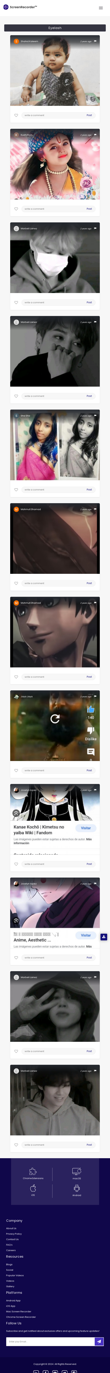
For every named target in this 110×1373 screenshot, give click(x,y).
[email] (29, 1342)
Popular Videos (15, 1275)
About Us (11, 1228)
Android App (13, 1300)
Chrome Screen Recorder (21, 1317)
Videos (10, 1281)
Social (9, 1270)
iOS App (10, 1306)
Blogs (9, 1264)
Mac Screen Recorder (18, 1311)
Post (89, 115)
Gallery (10, 1286)
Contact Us (12, 1239)
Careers (11, 1250)
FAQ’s (9, 1244)
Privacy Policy (14, 1234)
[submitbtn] (99, 1342)
